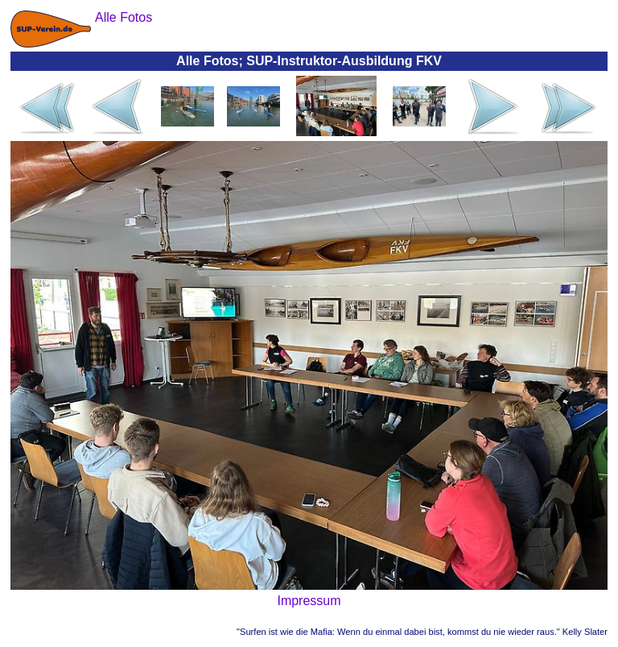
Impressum (308, 601)
